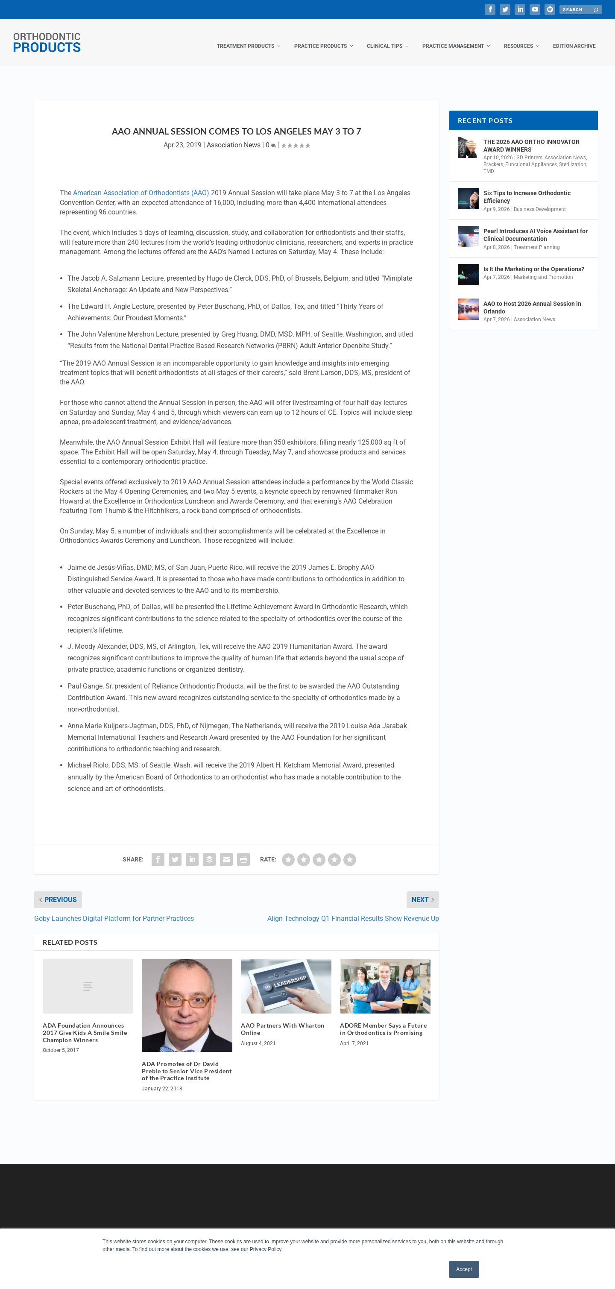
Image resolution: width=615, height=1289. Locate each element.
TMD (488, 163)
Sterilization (572, 156)
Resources (518, 38)
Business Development (540, 201)
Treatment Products (245, 38)
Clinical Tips (384, 38)
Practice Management (453, 38)
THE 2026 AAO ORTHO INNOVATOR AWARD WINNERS (531, 137)
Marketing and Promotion (543, 269)
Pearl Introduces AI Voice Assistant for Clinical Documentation (535, 226)
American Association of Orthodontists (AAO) (141, 184)
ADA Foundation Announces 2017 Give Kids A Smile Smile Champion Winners (85, 1024)
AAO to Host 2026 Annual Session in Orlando (532, 299)
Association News (234, 136)
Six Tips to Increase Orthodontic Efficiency (527, 188)
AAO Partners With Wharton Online (283, 1020)
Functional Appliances (531, 156)
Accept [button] (464, 1269)
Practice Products (320, 38)
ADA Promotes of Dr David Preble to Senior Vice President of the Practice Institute (187, 1062)
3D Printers (529, 149)
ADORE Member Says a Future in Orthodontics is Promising (383, 1020)
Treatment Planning (537, 238)
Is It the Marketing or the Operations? (533, 260)
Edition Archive (574, 38)
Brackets (493, 156)
